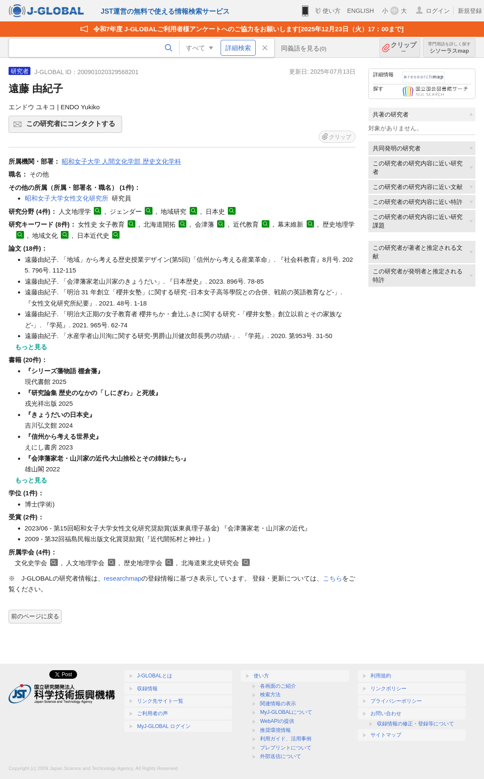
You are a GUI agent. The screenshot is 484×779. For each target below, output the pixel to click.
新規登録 (470, 10)
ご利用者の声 (152, 713)
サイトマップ (385, 735)
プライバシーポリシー (396, 701)
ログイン (438, 10)
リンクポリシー (388, 689)
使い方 (332, 10)
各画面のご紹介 (278, 686)
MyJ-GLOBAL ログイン (164, 726)
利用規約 (380, 676)
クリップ (403, 47)
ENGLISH (360, 10)
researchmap (123, 578)
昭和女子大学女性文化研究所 (66, 198)
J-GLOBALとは (154, 676)
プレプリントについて (285, 748)
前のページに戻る (35, 616)
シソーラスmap (449, 48)
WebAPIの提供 (277, 721)
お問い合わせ (385, 713)
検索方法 (270, 695)
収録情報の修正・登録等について (415, 724)
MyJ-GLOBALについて (286, 712)
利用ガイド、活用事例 (285, 739)
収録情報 (147, 689)
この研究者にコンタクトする (73, 126)
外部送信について (280, 756)
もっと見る (31, 347)
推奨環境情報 (275, 730)
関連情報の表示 (278, 704)
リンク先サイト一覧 (160, 701)
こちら (332, 578)
